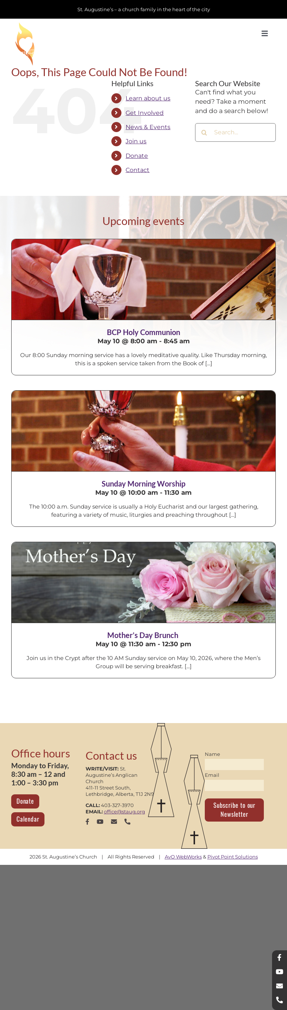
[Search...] (235, 132)
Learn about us (148, 98)
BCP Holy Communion (143, 332)
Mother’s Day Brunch (143, 635)
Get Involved (145, 112)
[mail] (114, 822)
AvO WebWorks (183, 857)
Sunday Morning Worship (143, 483)
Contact (137, 169)
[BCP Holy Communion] (143, 279)
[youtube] (100, 822)
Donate (137, 155)
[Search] (204, 132)
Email (212, 775)
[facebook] (87, 822)
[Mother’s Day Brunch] (143, 582)
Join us (136, 141)
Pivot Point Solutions (232, 857)
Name (212, 754)
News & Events (148, 127)
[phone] (127, 822)
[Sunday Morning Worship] (143, 431)
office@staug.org (124, 811)
